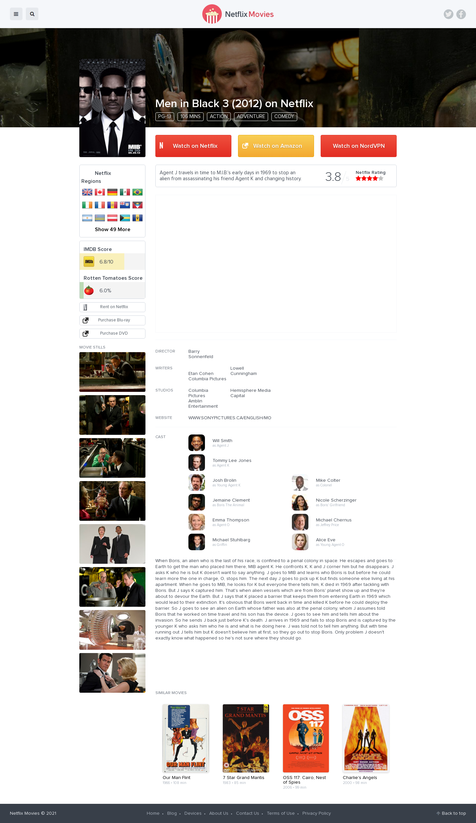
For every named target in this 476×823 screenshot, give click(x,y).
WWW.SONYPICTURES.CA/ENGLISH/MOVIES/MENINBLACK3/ (251, 418)
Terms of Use (281, 813)
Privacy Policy (316, 813)
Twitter (449, 14)
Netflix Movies (25, 813)
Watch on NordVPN (359, 146)
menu (16, 14)
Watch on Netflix (195, 146)
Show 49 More (112, 229)
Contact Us (247, 813)
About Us (218, 813)
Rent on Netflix (114, 307)
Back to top (454, 813)
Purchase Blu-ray (114, 320)
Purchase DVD (114, 333)
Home (153, 813)
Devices (193, 813)
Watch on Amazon (277, 146)
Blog (172, 813)
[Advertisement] (347, 391)
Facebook (461, 14)
